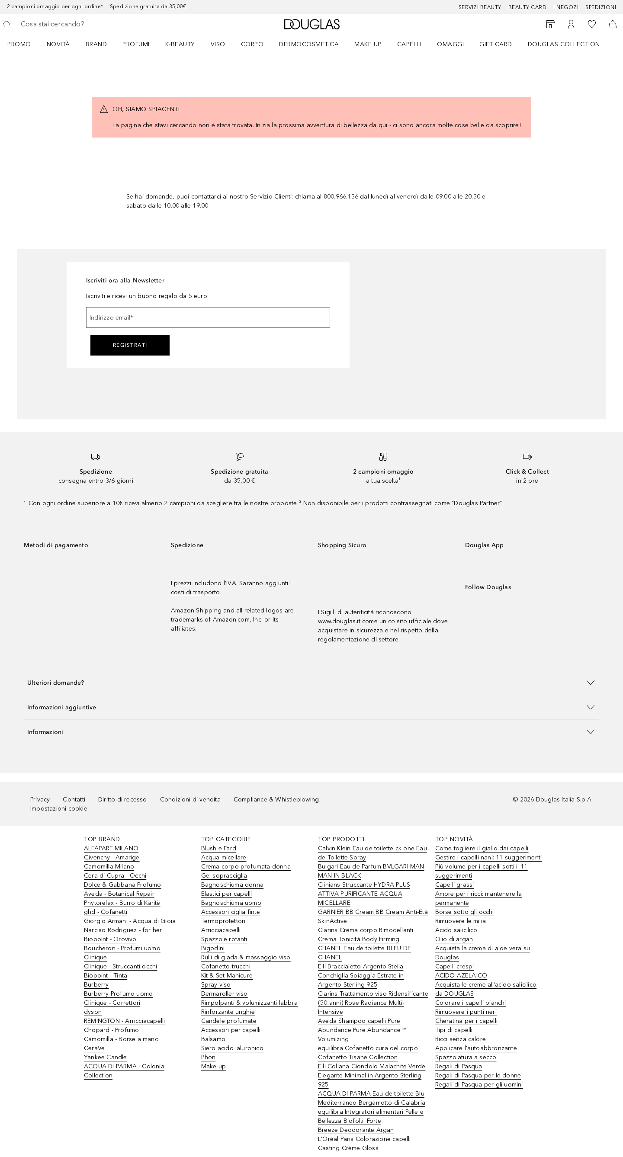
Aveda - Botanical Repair (119, 893)
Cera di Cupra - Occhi (115, 875)
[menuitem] (24, 44)
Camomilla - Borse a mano (121, 1039)
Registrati (130, 345)
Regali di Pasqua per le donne (478, 1075)
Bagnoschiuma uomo (231, 903)
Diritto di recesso (122, 799)
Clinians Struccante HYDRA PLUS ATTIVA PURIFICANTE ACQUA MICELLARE (364, 894)
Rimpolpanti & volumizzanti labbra (249, 1002)
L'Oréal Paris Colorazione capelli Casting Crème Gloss (364, 1143)
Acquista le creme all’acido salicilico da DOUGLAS (486, 989)
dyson (93, 1012)
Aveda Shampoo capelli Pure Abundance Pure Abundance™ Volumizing (362, 1030)
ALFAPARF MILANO (111, 848)
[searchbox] (84, 24)
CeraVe (94, 1048)
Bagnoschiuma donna (232, 884)
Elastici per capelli (226, 893)
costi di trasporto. (196, 592)
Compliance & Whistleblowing (276, 799)
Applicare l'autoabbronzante (476, 1048)
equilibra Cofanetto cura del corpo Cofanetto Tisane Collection (368, 1053)
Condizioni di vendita (190, 799)
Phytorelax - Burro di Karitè (122, 903)
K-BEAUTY (180, 44)
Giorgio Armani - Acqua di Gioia (130, 921)
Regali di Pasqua (458, 1066)
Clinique (95, 957)
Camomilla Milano (109, 866)
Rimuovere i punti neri (466, 1012)
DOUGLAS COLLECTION (564, 44)
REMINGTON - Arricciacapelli (124, 1021)
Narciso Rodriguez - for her (123, 930)
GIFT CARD (495, 44)
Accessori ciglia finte (230, 912)
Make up (368, 44)
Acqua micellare (224, 857)
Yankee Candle (105, 1057)
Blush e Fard (218, 848)
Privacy (40, 799)
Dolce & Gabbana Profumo (122, 884)
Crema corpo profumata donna (246, 866)
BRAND (96, 44)
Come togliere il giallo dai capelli (482, 848)
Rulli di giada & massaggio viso (246, 957)
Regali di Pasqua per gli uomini (479, 1084)
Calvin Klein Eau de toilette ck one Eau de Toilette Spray (372, 853)
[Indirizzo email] (208, 317)
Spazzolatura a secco (466, 1057)
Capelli (409, 44)
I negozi (565, 7)
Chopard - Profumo (111, 1030)
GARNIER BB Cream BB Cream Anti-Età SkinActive (373, 916)
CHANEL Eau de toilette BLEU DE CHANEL (364, 953)
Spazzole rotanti (224, 939)
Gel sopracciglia (224, 875)
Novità (58, 44)
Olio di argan (454, 939)
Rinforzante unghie (228, 1012)
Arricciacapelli (221, 930)
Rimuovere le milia (460, 921)
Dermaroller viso (224, 993)
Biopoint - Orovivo (110, 939)
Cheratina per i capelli (466, 1021)
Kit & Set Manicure (227, 975)
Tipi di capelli (454, 1030)
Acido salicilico (456, 930)
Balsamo (213, 1039)
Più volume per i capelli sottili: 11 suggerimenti (481, 871)
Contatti (74, 799)
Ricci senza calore (460, 1039)
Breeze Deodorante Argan (356, 1130)
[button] (311, 682)
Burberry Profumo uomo (118, 993)
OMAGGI (450, 44)
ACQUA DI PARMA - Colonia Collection (124, 1071)
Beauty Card (527, 7)
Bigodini (213, 948)
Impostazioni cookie (58, 808)
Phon (208, 1057)
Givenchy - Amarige (112, 857)
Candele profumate (229, 1021)
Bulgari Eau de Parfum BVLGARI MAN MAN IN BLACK (371, 871)
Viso (218, 44)
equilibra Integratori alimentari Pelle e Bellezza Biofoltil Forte (371, 1116)
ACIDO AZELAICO (461, 975)
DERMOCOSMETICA (309, 44)
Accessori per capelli (231, 1030)
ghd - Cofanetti (105, 912)
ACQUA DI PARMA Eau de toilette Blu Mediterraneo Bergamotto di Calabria (371, 1098)
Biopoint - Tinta (105, 975)
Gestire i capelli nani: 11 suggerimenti (488, 857)
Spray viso (216, 984)
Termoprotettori (223, 921)
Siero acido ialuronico (232, 1048)
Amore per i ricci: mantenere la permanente (478, 898)
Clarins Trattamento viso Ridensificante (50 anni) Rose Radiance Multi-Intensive (373, 1003)
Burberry (96, 984)
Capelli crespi (454, 966)
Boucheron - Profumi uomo (122, 948)
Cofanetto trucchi (225, 966)
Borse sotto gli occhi (464, 912)
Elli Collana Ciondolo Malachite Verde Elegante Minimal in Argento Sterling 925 (371, 1075)
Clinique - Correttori (112, 1002)
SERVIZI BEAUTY (480, 7)
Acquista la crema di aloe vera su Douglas (482, 953)
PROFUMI (136, 44)
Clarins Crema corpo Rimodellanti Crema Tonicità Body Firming (365, 934)
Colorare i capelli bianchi (470, 1002)
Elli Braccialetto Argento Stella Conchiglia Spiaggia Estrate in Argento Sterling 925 (361, 975)
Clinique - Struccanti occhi (120, 966)
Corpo (252, 44)
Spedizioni (600, 7)
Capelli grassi (454, 884)
